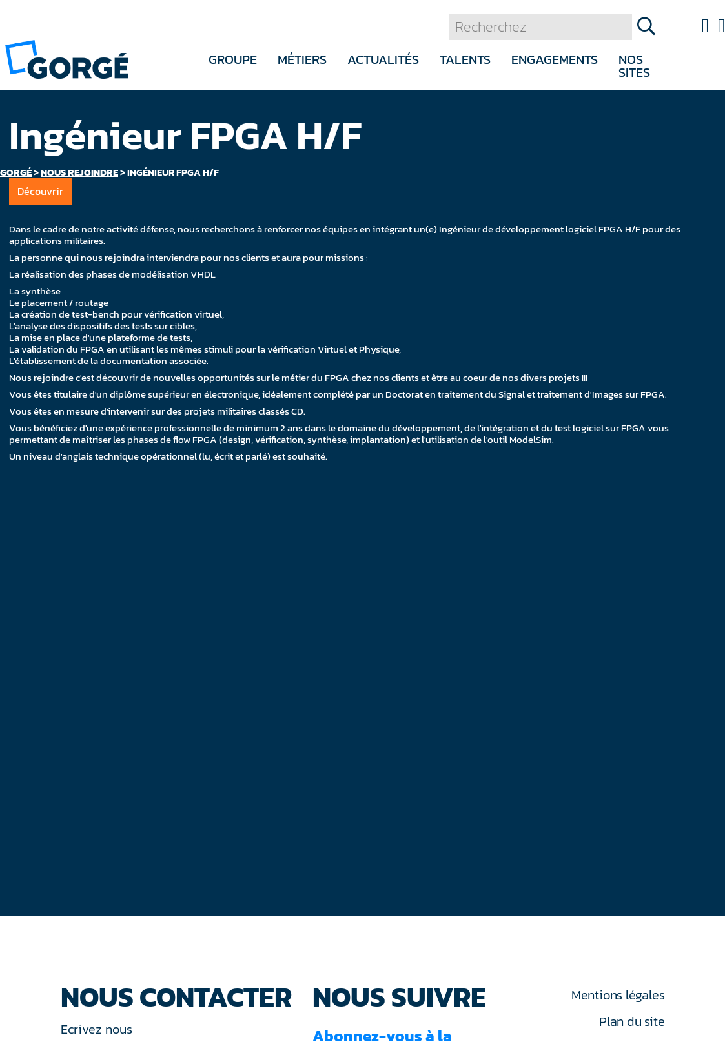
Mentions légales (617, 995)
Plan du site (631, 1021)
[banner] (66, 58)
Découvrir (40, 191)
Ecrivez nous (98, 1029)
